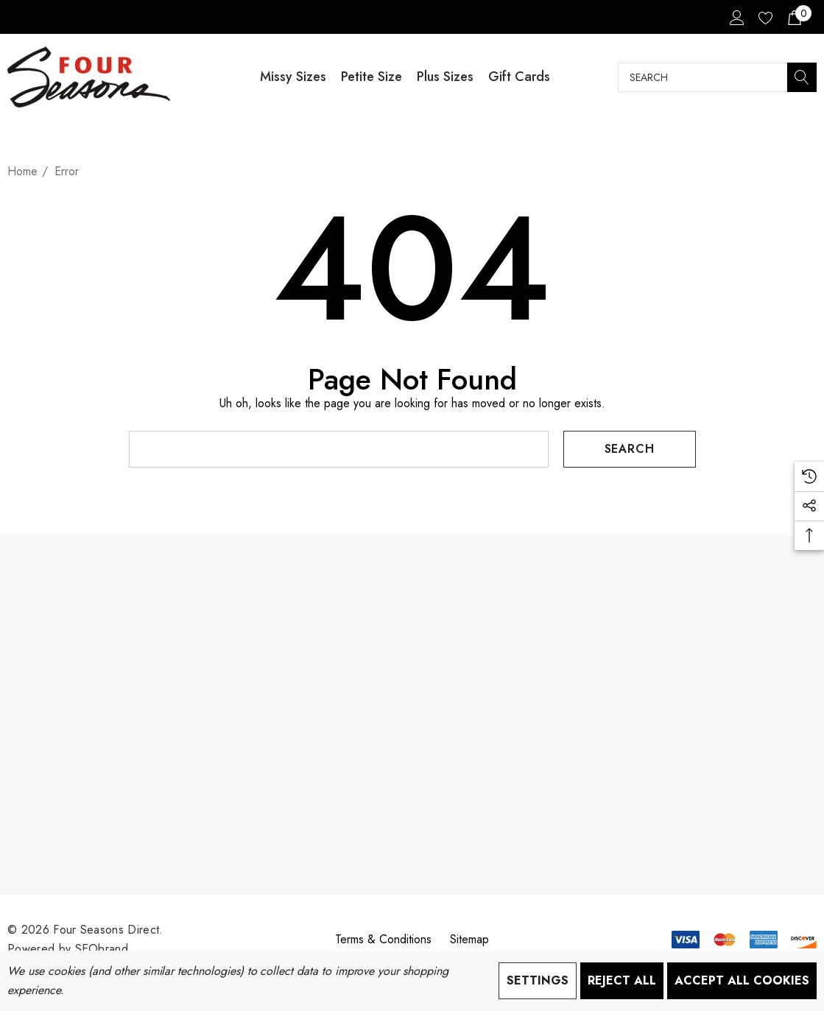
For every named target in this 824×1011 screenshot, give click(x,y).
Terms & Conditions (383, 939)
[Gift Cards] (519, 77)
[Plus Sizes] (445, 77)
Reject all (622, 980)
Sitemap (469, 939)
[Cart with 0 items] (793, 17)
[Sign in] (736, 17)
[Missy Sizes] (293, 77)
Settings (537, 980)
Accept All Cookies (742, 980)
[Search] (802, 77)
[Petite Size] (371, 77)
